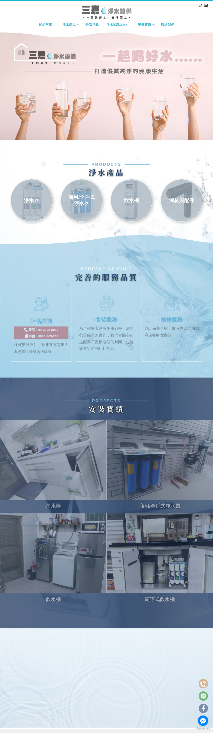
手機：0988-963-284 (41, 331)
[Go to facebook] (203, 720)
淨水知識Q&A (116, 24)
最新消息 (92, 24)
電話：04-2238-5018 (41, 325)
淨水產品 (69, 24)
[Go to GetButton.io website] (203, 728)
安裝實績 (144, 24)
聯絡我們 (167, 24)
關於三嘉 (45, 24)
